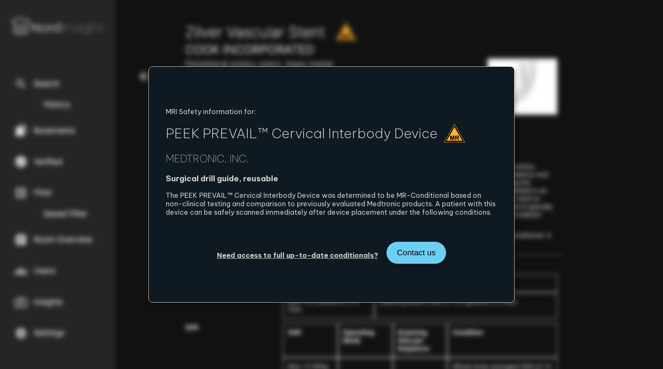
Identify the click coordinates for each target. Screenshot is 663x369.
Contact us (416, 252)
